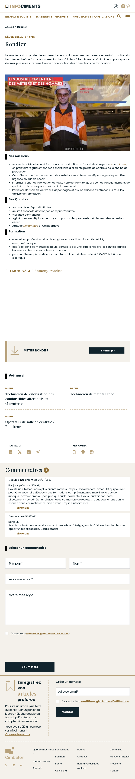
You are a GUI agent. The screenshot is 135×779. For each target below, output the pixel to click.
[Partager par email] (38, 452)
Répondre (23, 508)
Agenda (37, 768)
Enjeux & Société (18, 16)
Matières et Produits (52, 16)
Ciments (82, 756)
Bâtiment (60, 756)
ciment (122, 164)
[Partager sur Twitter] (20, 452)
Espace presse (41, 761)
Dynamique (30, 226)
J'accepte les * (37, 633)
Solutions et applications (93, 16)
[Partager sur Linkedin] (29, 452)
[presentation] (32, 648)
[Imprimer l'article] (83, 452)
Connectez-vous (17, 734)
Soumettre (30, 667)
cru (112, 164)
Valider (67, 712)
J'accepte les (92, 701)
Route (58, 763)
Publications (62, 749)
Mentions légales (120, 756)
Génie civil (61, 770)
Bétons (81, 749)
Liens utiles (116, 749)
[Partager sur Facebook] (10, 452)
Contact (114, 770)
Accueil (9, 26)
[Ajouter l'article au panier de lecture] (74, 452)
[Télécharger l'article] (92, 452)
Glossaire (115, 763)
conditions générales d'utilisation (47, 633)
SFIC (32, 37)
